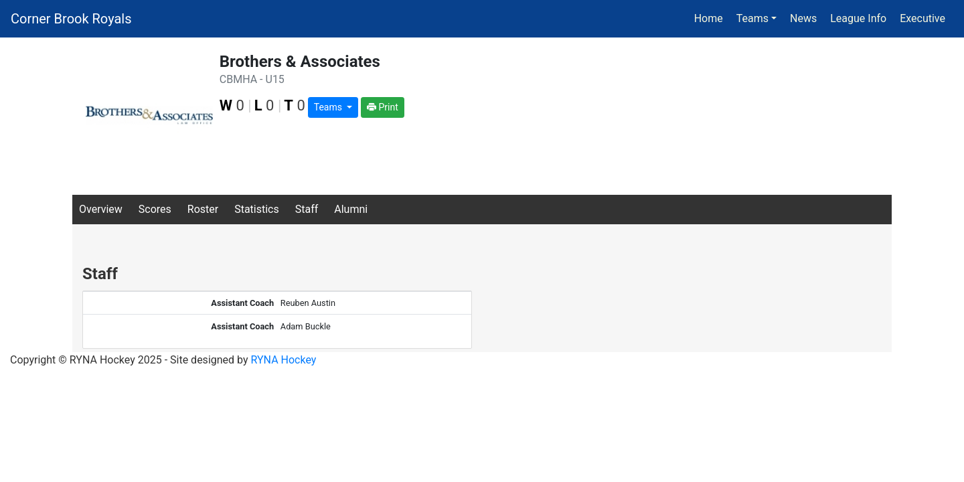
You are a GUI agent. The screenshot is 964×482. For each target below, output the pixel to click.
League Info (858, 18)
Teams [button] (752, 18)
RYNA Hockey (284, 359)
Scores (155, 209)
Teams (329, 107)
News (803, 18)
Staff (307, 209)
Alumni (351, 209)
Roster (202, 209)
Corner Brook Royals (71, 19)
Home (708, 18)
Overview (101, 209)
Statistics (256, 209)
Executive (922, 18)
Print (382, 107)
